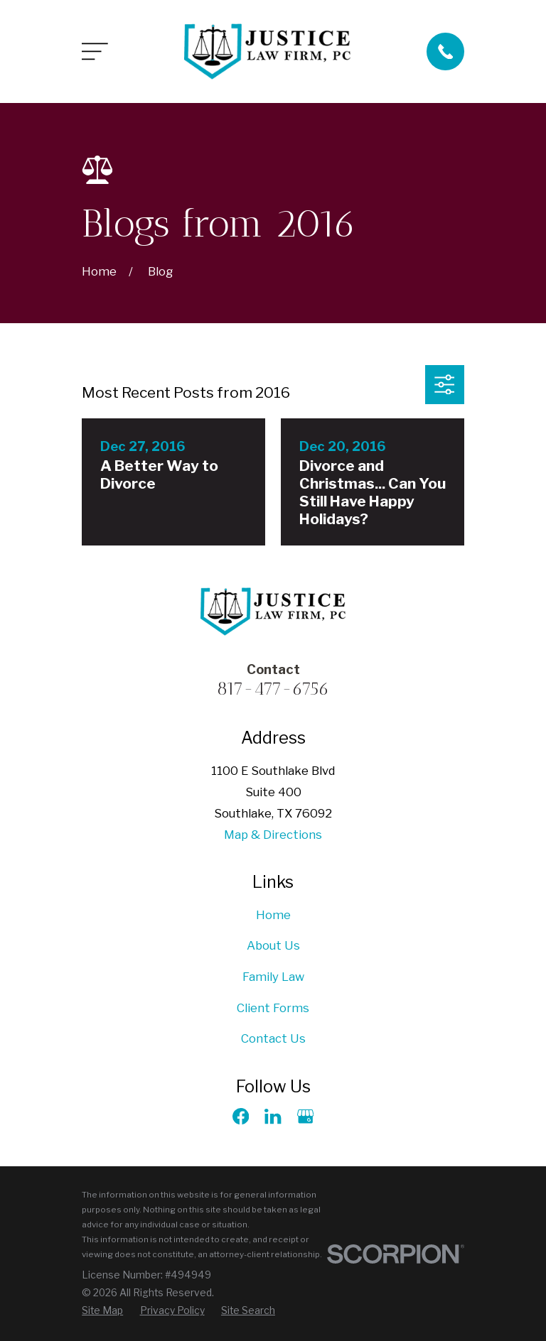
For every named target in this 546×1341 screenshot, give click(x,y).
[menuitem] (102, 1311)
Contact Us (273, 1038)
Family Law (273, 977)
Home (273, 915)
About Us (273, 945)
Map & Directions (273, 834)
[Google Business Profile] (305, 1116)
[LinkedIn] (272, 1116)
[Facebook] (240, 1116)
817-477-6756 (273, 688)
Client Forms (273, 1008)
